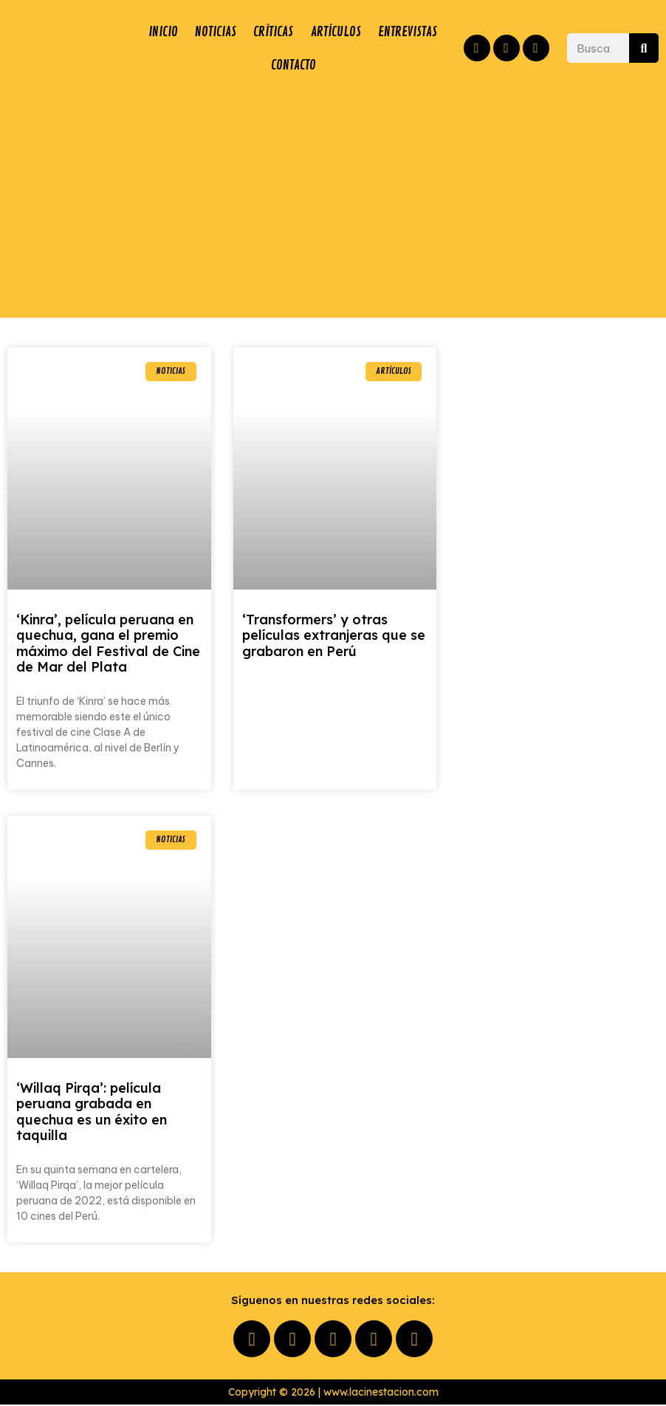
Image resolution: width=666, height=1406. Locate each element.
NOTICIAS (243, 32)
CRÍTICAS (320, 32)
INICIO (172, 32)
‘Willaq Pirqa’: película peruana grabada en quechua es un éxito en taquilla (91, 1113)
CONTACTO (373, 66)
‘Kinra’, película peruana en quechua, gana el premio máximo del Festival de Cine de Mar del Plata (108, 645)
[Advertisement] (333, 201)
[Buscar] (644, 49)
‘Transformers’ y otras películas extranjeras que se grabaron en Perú (333, 636)
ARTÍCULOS (402, 32)
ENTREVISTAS (221, 66)
